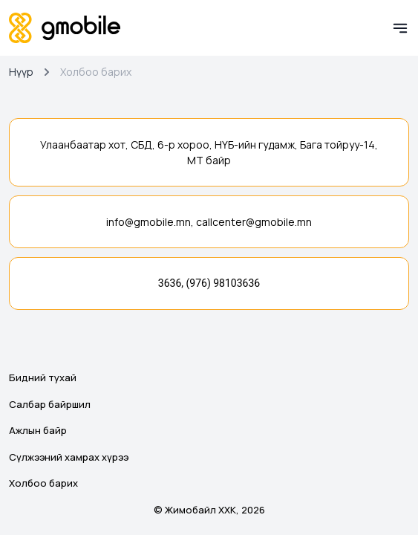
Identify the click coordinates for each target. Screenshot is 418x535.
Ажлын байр (38, 430)
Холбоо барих (43, 483)
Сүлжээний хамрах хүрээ (68, 457)
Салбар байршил (50, 404)
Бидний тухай (42, 377)
